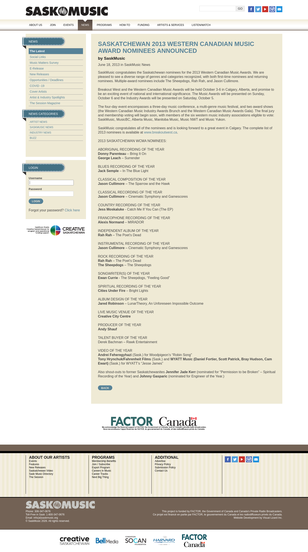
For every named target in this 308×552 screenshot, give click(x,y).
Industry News (40, 132)
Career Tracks (100, 473)
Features (34, 464)
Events (68, 25)
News (85, 25)
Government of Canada (219, 511)
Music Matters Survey (44, 62)
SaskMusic (67, 11)
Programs (104, 25)
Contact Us (161, 470)
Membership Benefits (104, 461)
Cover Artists (38, 91)
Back (105, 388)
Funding (144, 25)
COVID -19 (37, 86)
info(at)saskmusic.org (46, 517)
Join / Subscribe (101, 464)
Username (35, 178)
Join (53, 25)
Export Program (101, 467)
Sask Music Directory (41, 473)
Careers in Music (101, 470)
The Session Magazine (45, 103)
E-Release (37, 68)
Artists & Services (170, 25)
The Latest (37, 51)
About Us (35, 25)
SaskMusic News (41, 127)
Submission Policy (165, 467)
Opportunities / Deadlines (46, 80)
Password (35, 189)
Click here (72, 210)
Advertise (160, 461)
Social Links (38, 57)
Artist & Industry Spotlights (47, 97)
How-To (125, 25)
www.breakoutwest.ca (160, 132)
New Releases (39, 74)
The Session (36, 477)
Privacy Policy (163, 464)
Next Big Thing (100, 477)
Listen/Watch (201, 25)
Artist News (38, 121)
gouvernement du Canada (222, 514)
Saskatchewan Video (41, 470)
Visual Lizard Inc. (272, 517)
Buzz (33, 138)
